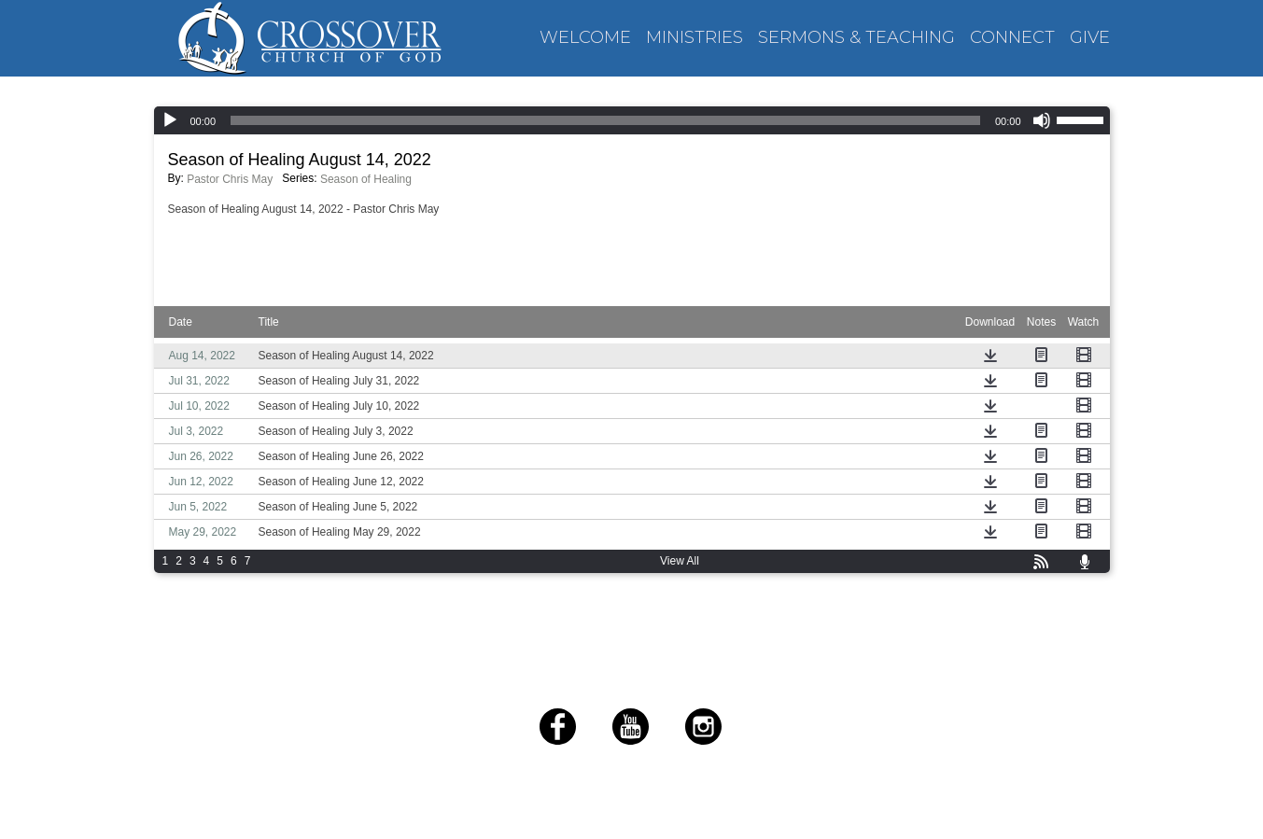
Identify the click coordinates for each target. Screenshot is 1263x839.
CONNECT (1012, 38)
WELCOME (585, 38)
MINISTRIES (694, 38)
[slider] (1083, 118)
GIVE (1090, 38)
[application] (632, 120)
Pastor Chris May (230, 179)
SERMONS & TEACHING (856, 38)
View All (679, 560)
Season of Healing (366, 179)
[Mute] (1041, 120)
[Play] (170, 120)
